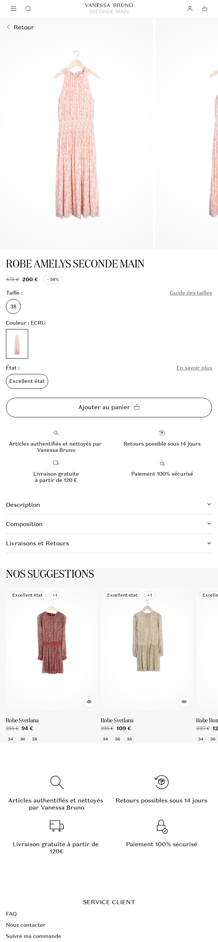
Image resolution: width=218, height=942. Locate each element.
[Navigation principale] (13, 9)
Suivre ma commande (33, 936)
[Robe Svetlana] (52, 666)
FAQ (11, 913)
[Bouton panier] (204, 9)
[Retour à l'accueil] (109, 9)
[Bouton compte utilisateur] (189, 9)
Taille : (14, 293)
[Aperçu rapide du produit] (89, 702)
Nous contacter (26, 925)
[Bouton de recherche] (28, 9)
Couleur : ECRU (26, 323)
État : (13, 368)
